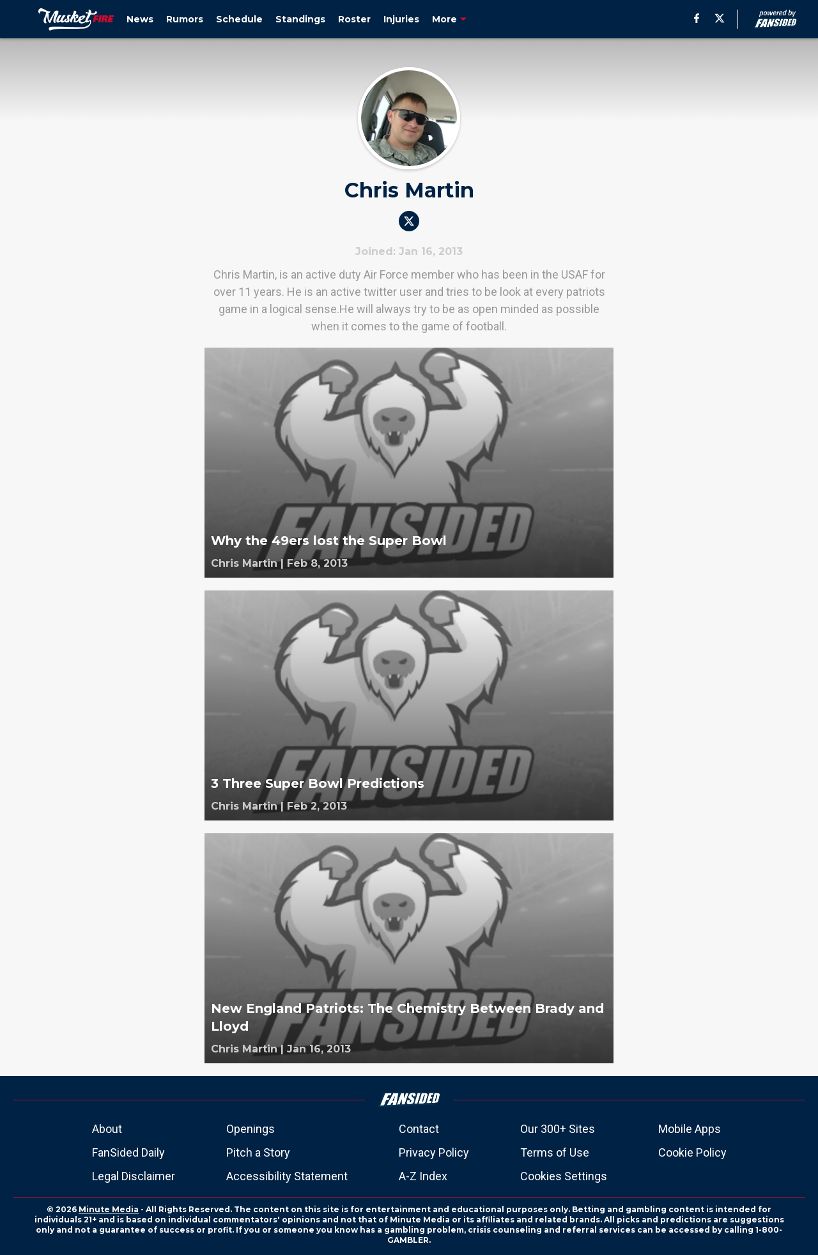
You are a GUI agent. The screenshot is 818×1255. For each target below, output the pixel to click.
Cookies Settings (563, 1176)
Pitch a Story (258, 1152)
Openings (250, 1129)
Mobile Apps (689, 1129)
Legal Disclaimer (133, 1176)
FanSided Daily (128, 1152)
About (107, 1129)
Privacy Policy (434, 1152)
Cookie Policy (692, 1152)
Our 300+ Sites (557, 1129)
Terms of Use (554, 1152)
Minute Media (109, 1209)
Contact (419, 1129)
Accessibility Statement (287, 1176)
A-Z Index (423, 1176)
